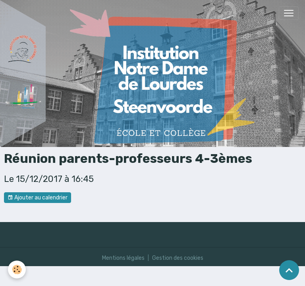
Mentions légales (123, 258)
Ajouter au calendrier (38, 197)
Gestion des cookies (177, 258)
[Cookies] (17, 269)
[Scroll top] (289, 270)
